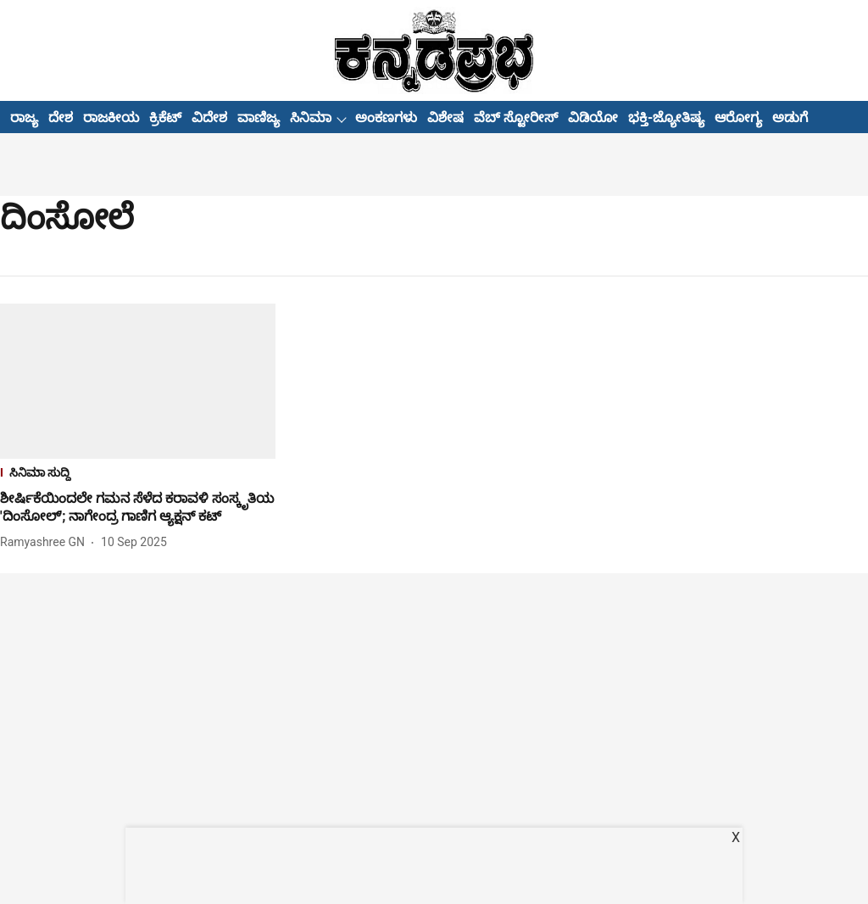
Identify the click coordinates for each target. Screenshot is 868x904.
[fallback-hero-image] (137, 381)
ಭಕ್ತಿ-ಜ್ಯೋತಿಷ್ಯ (666, 117)
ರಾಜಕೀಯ (111, 117)
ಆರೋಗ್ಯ (738, 117)
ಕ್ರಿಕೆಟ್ (165, 117)
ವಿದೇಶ (209, 117)
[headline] (137, 508)
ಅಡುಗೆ (790, 117)
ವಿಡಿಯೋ (593, 117)
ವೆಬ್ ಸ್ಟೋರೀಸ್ (516, 117)
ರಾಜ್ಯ (24, 117)
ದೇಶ (60, 117)
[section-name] (137, 474)
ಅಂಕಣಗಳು (386, 117)
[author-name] (46, 542)
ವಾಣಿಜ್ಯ (258, 117)
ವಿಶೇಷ (445, 117)
